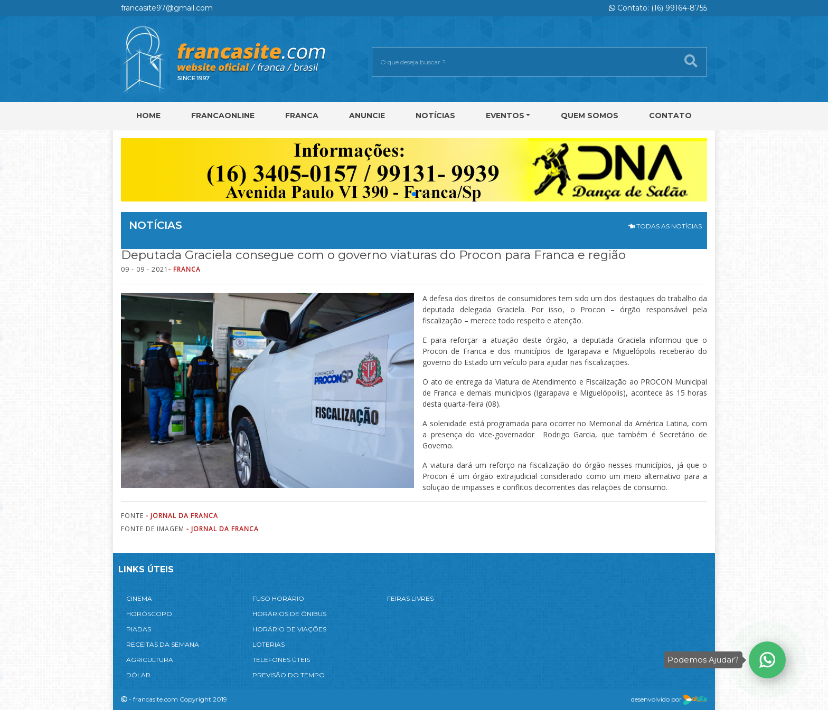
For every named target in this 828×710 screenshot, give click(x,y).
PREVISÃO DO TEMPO (288, 675)
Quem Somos (589, 115)
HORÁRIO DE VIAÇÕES (289, 629)
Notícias (435, 115)
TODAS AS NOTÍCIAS (665, 226)
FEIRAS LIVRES (410, 598)
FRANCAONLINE (223, 115)
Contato (670, 115)
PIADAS (138, 629)
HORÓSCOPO (149, 614)
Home (148, 115)
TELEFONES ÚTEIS (281, 660)
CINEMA (139, 598)
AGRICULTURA (149, 660)
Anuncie (367, 115)
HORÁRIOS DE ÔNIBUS (289, 614)
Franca (301, 115)
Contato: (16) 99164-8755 (658, 8)
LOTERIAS (268, 644)
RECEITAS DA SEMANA (162, 644)
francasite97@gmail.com (167, 8)
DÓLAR (138, 675)
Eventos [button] (505, 115)
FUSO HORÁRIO (278, 598)
